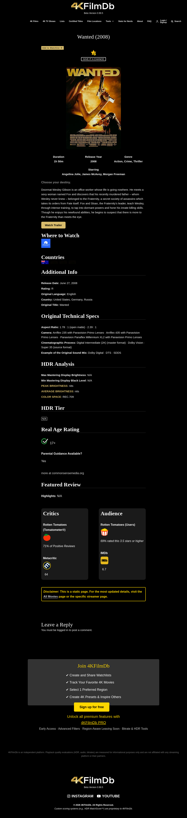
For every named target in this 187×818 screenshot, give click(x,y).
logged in (62, 630)
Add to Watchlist (52, 48)
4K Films (34, 21)
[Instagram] (80, 796)
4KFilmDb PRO (93, 723)
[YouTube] (108, 796)
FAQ (149, 21)
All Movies (50, 596)
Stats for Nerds (125, 21)
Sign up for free (91, 707)
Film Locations (94, 21)
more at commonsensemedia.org (62, 473)
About (140, 21)
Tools (108, 21)
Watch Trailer (53, 225)
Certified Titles (76, 21)
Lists (62, 21)
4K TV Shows (49, 21)
